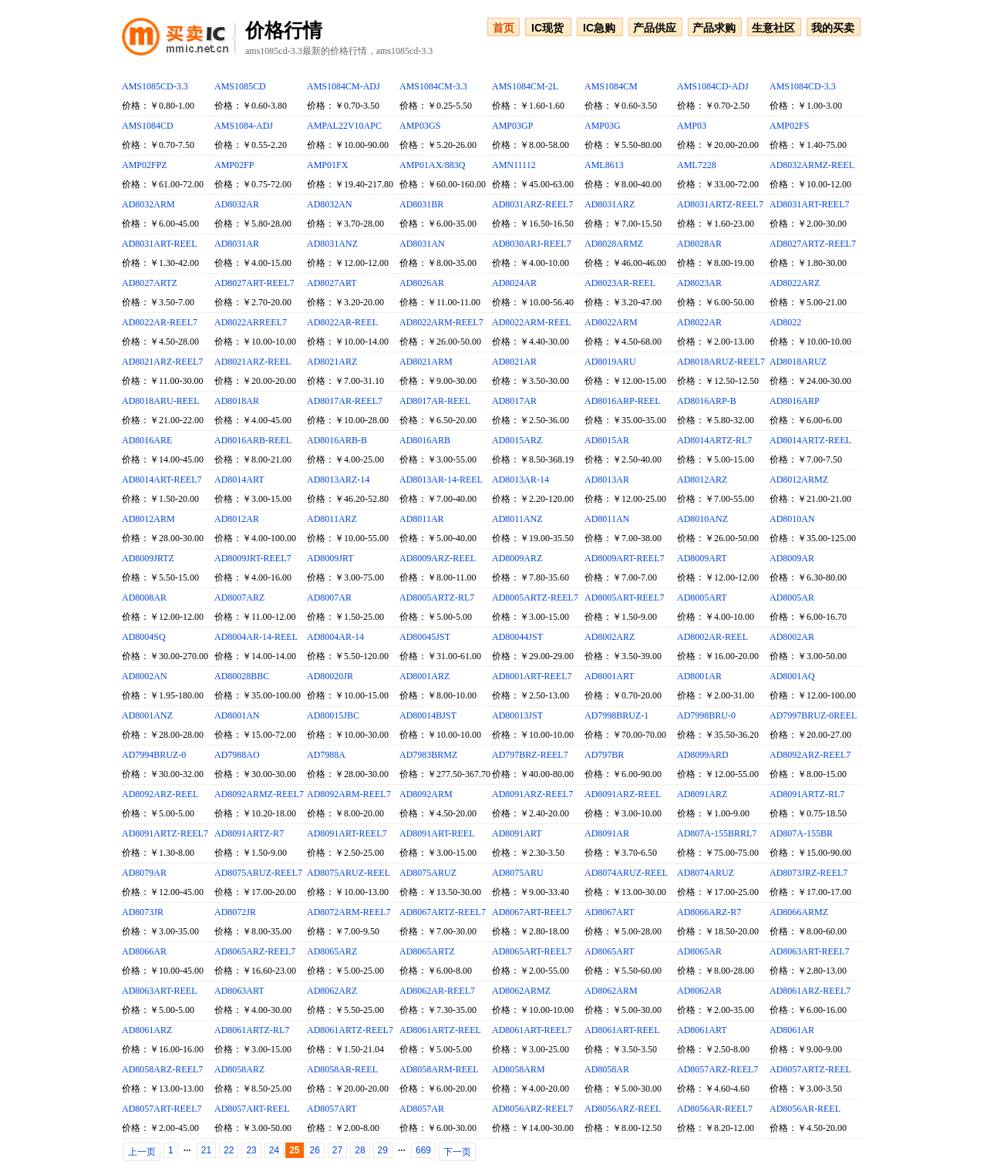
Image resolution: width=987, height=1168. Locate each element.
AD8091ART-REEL (437, 833)
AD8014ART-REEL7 (162, 479)
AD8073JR (142, 912)
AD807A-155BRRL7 (716, 833)
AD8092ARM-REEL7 (349, 794)
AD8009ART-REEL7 (624, 558)
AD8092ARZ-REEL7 (810, 754)
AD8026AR (421, 283)
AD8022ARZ (795, 283)
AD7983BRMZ (428, 754)
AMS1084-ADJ (243, 125)
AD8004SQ (144, 636)
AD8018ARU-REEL (161, 401)
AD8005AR (792, 597)
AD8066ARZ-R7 (709, 912)
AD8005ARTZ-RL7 (436, 597)
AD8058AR (606, 1069)
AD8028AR (699, 243)
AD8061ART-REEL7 (532, 1030)
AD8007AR (329, 597)
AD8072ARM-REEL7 (349, 912)
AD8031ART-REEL (159, 243)
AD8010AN (792, 518)
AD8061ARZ (147, 1030)
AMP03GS (419, 125)
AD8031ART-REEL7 (810, 204)
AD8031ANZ (332, 243)
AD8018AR (236, 401)
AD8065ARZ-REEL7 (254, 951)
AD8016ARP (795, 401)
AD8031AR (236, 243)
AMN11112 (514, 165)
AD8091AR (606, 833)
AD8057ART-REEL (252, 1108)
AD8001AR (699, 676)
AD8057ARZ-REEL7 (717, 1069)
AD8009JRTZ (148, 558)
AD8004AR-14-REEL (256, 636)
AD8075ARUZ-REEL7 (258, 872)
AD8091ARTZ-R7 (249, 833)
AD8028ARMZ (613, 243)
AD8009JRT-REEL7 (252, 558)
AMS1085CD (240, 86)
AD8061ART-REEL (622, 1030)
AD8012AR (236, 518)
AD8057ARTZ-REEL (810, 1069)
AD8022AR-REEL (342, 322)
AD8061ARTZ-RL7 (251, 1030)
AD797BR (604, 754)
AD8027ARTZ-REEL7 (813, 243)
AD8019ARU (610, 361)
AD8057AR (421, 1108)
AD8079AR (144, 872)
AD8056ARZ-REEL (622, 1108)
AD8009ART (702, 558)
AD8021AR (514, 361)
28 (360, 1150)
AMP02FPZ (144, 165)
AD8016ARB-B (337, 440)
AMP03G (602, 125)
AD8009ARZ (517, 558)
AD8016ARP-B (706, 401)
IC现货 (547, 28)
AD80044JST (517, 636)
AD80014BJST (427, 715)
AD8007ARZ (239, 597)
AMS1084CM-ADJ (343, 86)
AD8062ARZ (332, 990)
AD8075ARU (518, 872)
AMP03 (691, 125)
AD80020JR (330, 676)
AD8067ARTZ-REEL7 (442, 912)
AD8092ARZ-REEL (160, 794)
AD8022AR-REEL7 (159, 322)
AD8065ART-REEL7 (532, 951)
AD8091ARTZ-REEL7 (165, 833)
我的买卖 (832, 28)
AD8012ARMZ (799, 479)
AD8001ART (609, 676)
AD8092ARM (426, 794)
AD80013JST (517, 715)
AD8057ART (332, 1108)
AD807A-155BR (801, 833)
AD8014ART (239, 479)
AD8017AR (514, 401)
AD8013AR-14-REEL (441, 479)
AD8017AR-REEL (434, 401)
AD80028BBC (241, 676)
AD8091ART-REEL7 (347, 833)
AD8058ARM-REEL (439, 1069)
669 (423, 1150)
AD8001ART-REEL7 (532, 676)
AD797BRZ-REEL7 (530, 754)
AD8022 (785, 322)
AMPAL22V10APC (344, 125)
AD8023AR (699, 283)
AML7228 (696, 165)
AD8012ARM (148, 518)
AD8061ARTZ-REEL (440, 1030)
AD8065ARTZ (427, 951)
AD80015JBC (333, 715)
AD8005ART (702, 597)
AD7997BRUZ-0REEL (813, 715)
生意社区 (773, 28)
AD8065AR (699, 951)
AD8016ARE (147, 440)
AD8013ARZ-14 (338, 479)
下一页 (457, 1151)
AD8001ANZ (147, 715)
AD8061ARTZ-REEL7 (350, 1030)
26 (315, 1150)
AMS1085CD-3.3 (155, 86)
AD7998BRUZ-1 (616, 715)
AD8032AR (236, 204)
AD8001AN (237, 715)
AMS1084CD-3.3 (803, 86)
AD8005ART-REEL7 (624, 597)
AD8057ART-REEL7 (162, 1108)
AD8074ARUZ (705, 872)
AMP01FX (327, 165)
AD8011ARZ (332, 518)
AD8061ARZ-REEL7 (810, 990)
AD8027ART (332, 283)
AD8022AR (699, 322)
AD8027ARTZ (149, 283)
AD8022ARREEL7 (250, 322)
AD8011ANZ (517, 518)
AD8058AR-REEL (342, 1069)
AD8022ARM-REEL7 (441, 322)
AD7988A (326, 754)
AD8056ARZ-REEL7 (532, 1108)
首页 (503, 28)
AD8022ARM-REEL (531, 322)
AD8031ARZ (609, 204)
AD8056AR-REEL (805, 1108)
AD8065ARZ (332, 951)
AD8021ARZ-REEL (252, 361)
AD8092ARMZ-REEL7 (259, 794)
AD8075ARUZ (427, 872)
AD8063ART (239, 990)
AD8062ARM (611, 990)
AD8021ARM (426, 361)
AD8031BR (421, 204)
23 (251, 1150)
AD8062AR (699, 990)
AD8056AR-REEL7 (715, 1108)
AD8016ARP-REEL (622, 401)
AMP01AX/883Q (432, 165)
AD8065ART (609, 951)
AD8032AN (329, 204)
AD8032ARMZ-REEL (812, 165)
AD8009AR (792, 558)
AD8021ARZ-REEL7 (162, 361)
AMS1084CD (147, 125)
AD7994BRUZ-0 (154, 754)
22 (229, 1150)
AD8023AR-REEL (619, 283)
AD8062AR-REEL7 (437, 990)
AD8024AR (514, 283)
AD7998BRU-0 (706, 715)
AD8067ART (609, 912)
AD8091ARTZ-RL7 (807, 794)
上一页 (142, 1151)
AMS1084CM (611, 86)
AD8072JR (235, 912)
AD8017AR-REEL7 (344, 401)
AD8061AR (792, 1030)
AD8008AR (144, 597)
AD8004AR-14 (335, 636)
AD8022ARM (611, 322)
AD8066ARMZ (799, 912)
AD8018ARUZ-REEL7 (721, 361)
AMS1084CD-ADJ (713, 86)
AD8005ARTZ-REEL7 (535, 597)
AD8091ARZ (702, 794)
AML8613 (604, 165)
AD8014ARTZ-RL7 (714, 440)
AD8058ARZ (239, 1069)
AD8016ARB (424, 440)
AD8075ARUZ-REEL (348, 872)
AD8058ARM (518, 1069)
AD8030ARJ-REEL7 (531, 243)
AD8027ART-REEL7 (254, 283)
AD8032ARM (148, 204)
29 (383, 1150)
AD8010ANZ (702, 518)
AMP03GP (512, 125)
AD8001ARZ (424, 676)
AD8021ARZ (332, 361)
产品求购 (714, 28)
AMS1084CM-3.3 (433, 86)
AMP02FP (234, 165)
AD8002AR (792, 636)
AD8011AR (421, 518)
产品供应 (654, 28)
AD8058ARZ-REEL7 (162, 1069)
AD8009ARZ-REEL (437, 558)
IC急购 (599, 28)
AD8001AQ (792, 676)
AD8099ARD (703, 754)
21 (206, 1150)
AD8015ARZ (517, 440)
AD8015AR (606, 440)
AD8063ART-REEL (159, 990)
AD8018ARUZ (798, 361)
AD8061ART (702, 1030)
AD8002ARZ (609, 636)
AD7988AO (237, 754)
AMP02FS (789, 125)
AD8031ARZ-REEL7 (532, 204)
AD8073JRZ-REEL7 (808, 872)
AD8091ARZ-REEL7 (532, 794)
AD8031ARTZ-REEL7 (720, 204)
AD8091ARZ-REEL (622, 794)
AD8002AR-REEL (712, 636)
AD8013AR (606, 479)
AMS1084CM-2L (525, 86)
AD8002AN (144, 676)
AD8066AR (144, 951)
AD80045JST (424, 636)
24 (274, 1150)
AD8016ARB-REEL (252, 440)
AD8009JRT (330, 558)
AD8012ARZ (702, 479)
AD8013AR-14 (520, 479)
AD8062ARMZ (521, 990)
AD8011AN (606, 518)
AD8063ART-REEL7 (810, 951)
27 (337, 1150)
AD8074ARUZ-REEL (626, 872)
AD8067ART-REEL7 (532, 912)
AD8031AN (422, 243)
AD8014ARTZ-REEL (810, 440)
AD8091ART (517, 833)
